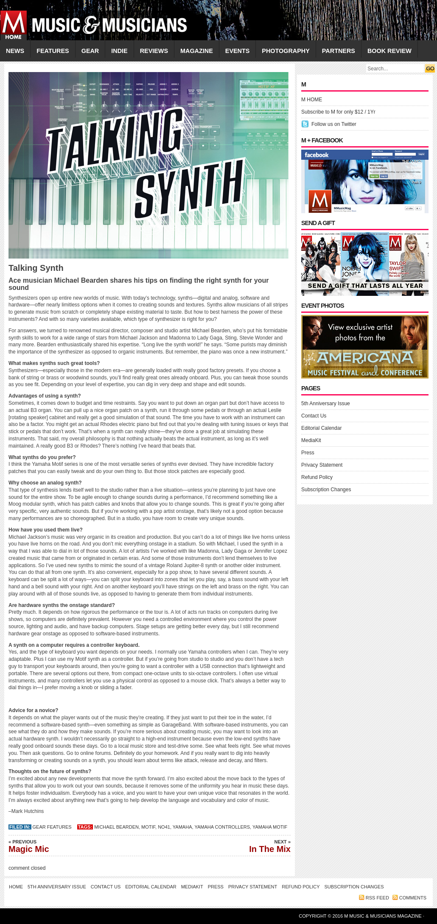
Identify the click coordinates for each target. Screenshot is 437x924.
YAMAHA (182, 826)
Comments (412, 897)
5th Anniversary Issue (325, 403)
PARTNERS (338, 50)
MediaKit (311, 440)
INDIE (119, 50)
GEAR (90, 50)
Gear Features (52, 826)
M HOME (311, 100)
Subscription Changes (326, 490)
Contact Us (313, 416)
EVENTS (237, 50)
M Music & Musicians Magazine (383, 915)
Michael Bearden (116, 826)
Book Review (389, 50)
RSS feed (377, 897)
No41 (164, 826)
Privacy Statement (321, 465)
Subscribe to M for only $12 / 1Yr (338, 112)
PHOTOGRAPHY (285, 50)
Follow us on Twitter (333, 124)
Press (307, 453)
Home (16, 886)
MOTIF (148, 826)
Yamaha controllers (222, 826)
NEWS (15, 50)
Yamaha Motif (269, 826)
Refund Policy (317, 477)
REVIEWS (154, 50)
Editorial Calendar (321, 428)
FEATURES (52, 50)
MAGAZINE (196, 50)
